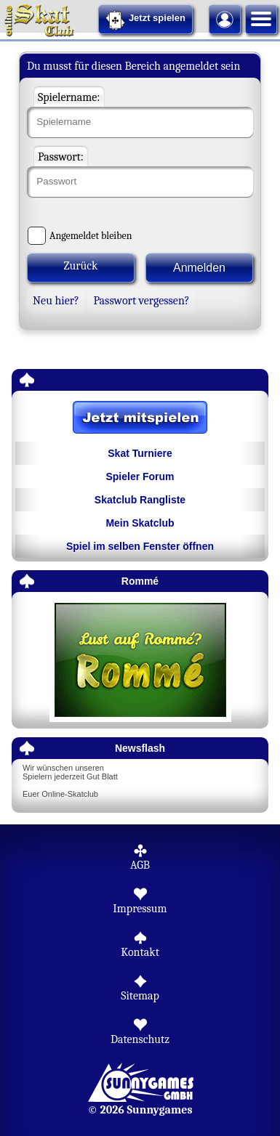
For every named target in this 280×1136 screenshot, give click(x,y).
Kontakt (140, 952)
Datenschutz (140, 1039)
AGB (140, 865)
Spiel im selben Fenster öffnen (140, 546)
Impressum (140, 908)
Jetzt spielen (145, 20)
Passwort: (61, 156)
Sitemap (140, 995)
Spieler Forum (139, 476)
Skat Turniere (140, 453)
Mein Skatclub (139, 523)
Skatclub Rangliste (140, 500)
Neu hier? (56, 300)
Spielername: (69, 97)
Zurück (81, 265)
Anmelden (199, 267)
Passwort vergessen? (141, 300)
